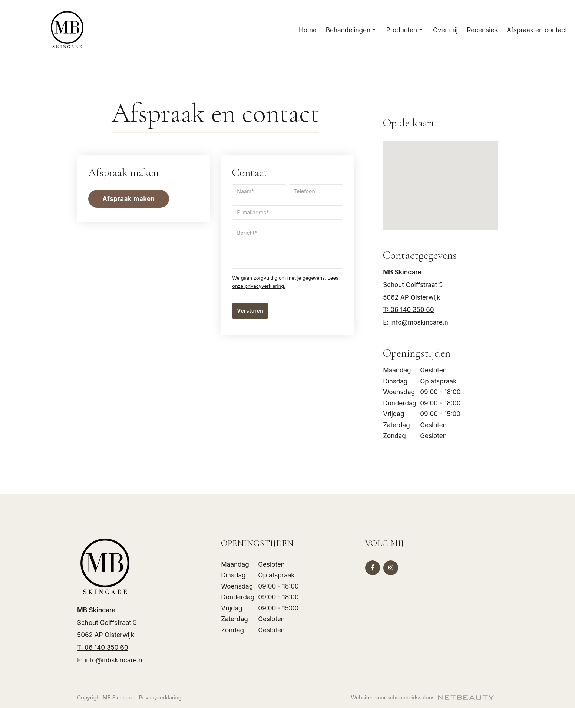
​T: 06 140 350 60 (408, 309)
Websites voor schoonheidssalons (422, 697)
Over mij (445, 30)
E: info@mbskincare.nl (416, 322)
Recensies (482, 30)
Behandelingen (351, 30)
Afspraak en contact (537, 30)
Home (308, 30)
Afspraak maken (129, 198)
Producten (405, 30)
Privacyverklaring (160, 697)
